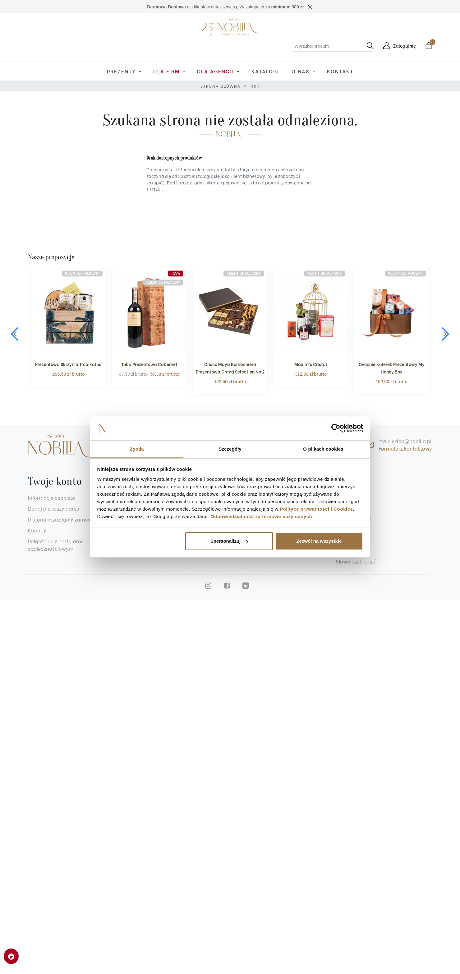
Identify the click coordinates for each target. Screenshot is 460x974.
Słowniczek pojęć (356, 561)
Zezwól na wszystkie (319, 541)
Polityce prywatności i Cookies (316, 509)
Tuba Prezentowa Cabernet (149, 364)
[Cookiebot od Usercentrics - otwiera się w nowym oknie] (336, 428)
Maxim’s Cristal (310, 364)
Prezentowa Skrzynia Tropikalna (68, 364)
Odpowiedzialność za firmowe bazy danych (261, 516)
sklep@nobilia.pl (412, 440)
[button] (427, 45)
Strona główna (220, 86)
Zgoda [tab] (137, 449)
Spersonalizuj (229, 541)
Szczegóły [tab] (229, 449)
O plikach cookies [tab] (323, 449)
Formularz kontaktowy (405, 448)
